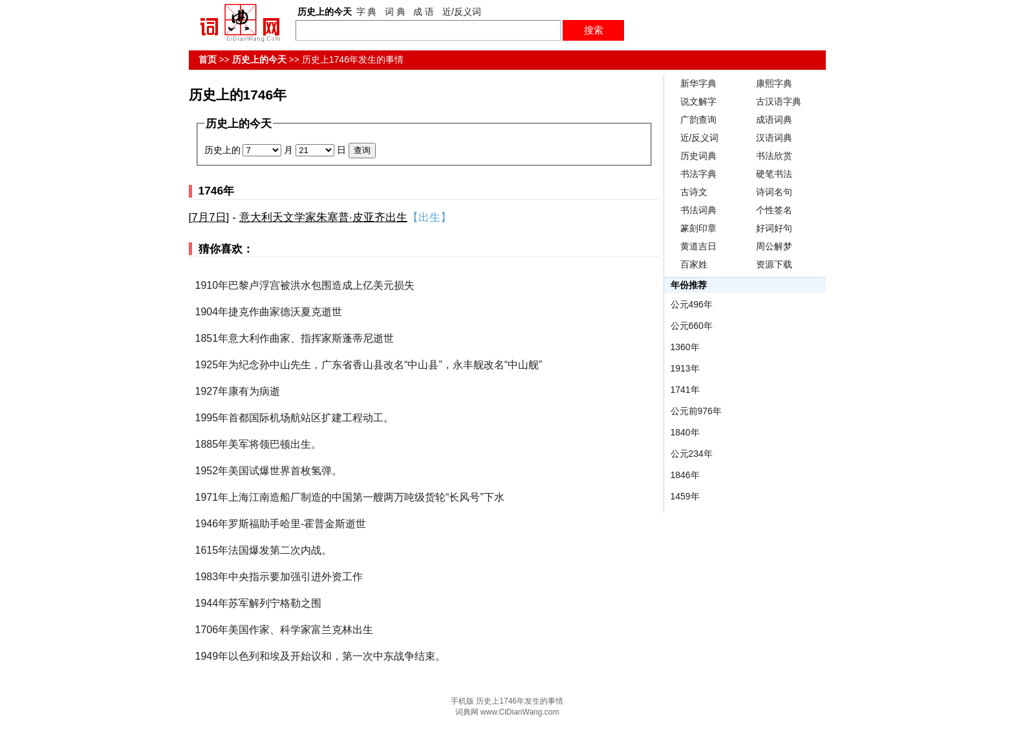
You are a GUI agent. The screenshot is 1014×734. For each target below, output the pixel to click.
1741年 (685, 389)
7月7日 (208, 217)
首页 (208, 59)
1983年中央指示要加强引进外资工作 (279, 576)
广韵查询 (698, 119)
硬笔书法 (774, 174)
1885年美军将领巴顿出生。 (258, 444)
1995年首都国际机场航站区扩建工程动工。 (294, 417)
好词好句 (774, 228)
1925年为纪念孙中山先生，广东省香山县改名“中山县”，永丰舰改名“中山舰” (369, 364)
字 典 (366, 11)
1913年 (685, 368)
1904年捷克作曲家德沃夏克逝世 (269, 311)
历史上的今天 (259, 59)
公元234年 (692, 453)
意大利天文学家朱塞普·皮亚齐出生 (323, 217)
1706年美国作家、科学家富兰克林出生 (284, 629)
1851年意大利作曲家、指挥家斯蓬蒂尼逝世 (294, 338)
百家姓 (693, 264)
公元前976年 (696, 411)
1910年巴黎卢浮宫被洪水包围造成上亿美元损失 (305, 285)
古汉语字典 (778, 101)
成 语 (423, 11)
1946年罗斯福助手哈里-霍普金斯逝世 (281, 523)
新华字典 (698, 83)
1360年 (685, 347)
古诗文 (693, 192)
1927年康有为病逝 (238, 391)
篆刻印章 (698, 228)
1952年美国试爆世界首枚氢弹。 (269, 470)
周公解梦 (774, 246)
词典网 (467, 712)
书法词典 (698, 210)
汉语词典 (774, 137)
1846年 (685, 475)
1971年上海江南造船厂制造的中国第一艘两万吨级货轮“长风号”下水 (349, 497)
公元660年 (692, 325)
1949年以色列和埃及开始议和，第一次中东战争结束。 (320, 656)
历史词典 (698, 156)
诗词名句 (774, 192)
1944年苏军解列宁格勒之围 (258, 603)
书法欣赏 (774, 156)
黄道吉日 (698, 246)
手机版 (462, 701)
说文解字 (698, 101)
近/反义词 (461, 11)
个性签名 (774, 210)
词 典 (395, 11)
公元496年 (692, 304)
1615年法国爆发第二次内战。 (263, 550)
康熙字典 (774, 83)
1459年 (685, 496)
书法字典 (698, 174)
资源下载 (774, 264)
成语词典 (774, 119)
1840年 (685, 432)
